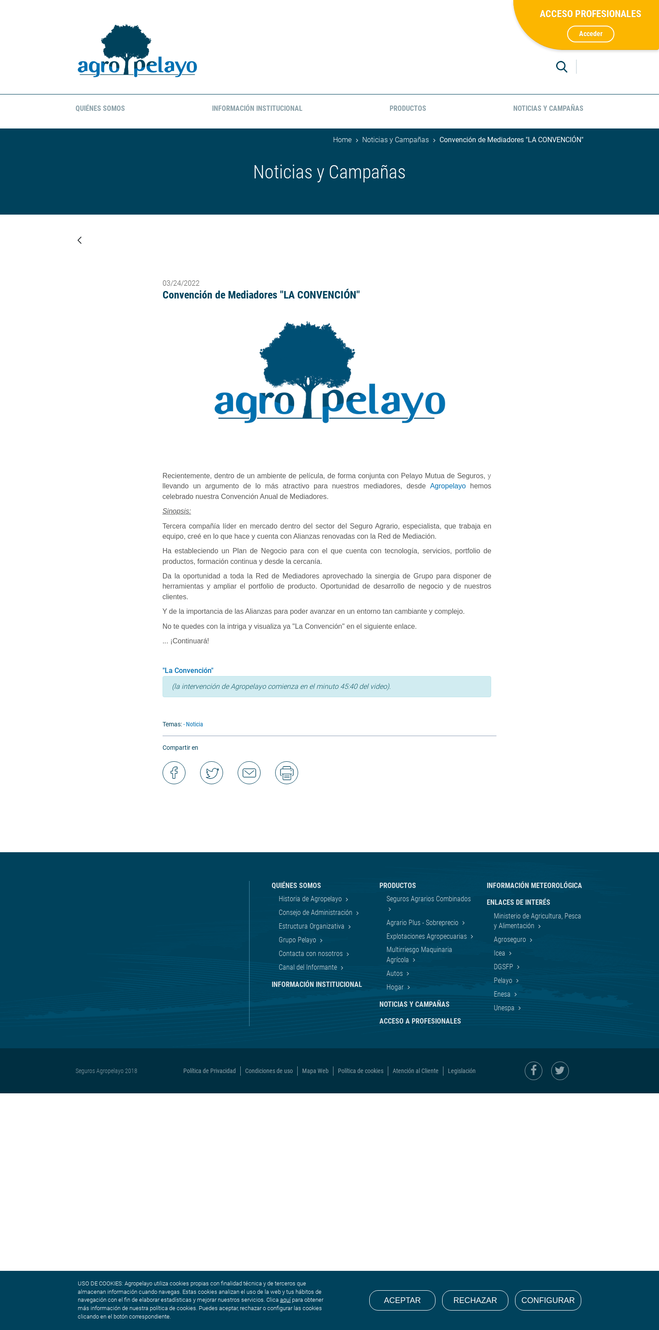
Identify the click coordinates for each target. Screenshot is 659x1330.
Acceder (590, 34)
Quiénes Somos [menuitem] (100, 108)
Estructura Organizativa (312, 1163)
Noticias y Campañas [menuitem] (548, 108)
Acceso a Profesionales (420, 1258)
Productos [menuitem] (408, 108)
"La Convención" (188, 907)
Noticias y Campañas (395, 140)
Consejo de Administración (316, 1149)
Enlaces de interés (518, 1139)
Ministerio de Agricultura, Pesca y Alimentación (537, 1157)
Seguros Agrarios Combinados (428, 1135)
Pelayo (504, 1217)
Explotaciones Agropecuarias (427, 1172)
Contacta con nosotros (312, 1190)
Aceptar (402, 1300)
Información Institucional (317, 1221)
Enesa (503, 1231)
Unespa (505, 1244)
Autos (395, 1210)
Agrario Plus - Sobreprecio (423, 1159)
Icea (500, 1190)
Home (342, 140)
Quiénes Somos (296, 1122)
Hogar (395, 1224)
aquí (285, 1299)
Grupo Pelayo (298, 1176)
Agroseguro (511, 1176)
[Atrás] (79, 241)
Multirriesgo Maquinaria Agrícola (419, 1191)
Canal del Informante (309, 1204)
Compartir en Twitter (211, 1009)
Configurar (548, 1300)
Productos (397, 1122)
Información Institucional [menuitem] (257, 108)
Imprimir (286, 1009)
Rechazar (475, 1300)
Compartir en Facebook (174, 1009)
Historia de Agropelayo (311, 1135)
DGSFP (504, 1203)
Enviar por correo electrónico (249, 1009)
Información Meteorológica (534, 1122)
